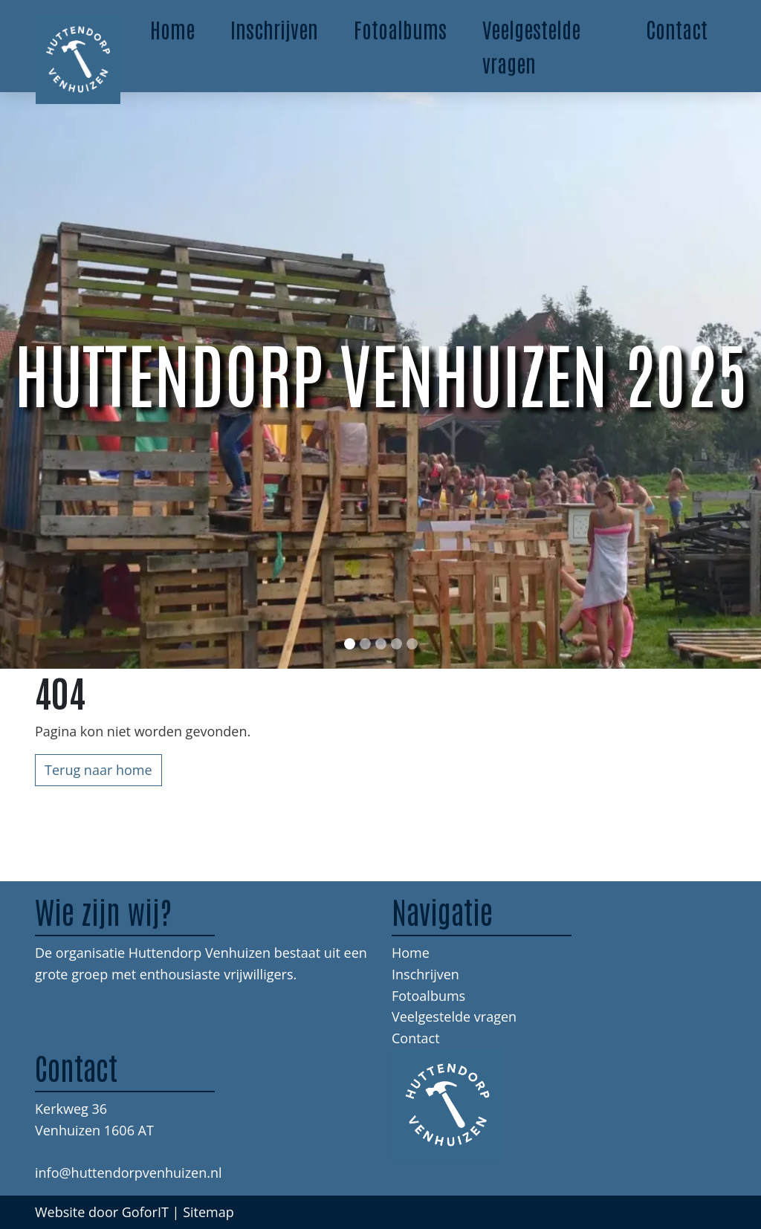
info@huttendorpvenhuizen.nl (128, 1172)
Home (172, 28)
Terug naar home (98, 770)
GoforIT (145, 1212)
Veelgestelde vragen (531, 46)
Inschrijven (274, 28)
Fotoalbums (400, 28)
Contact (676, 28)
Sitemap (208, 1212)
